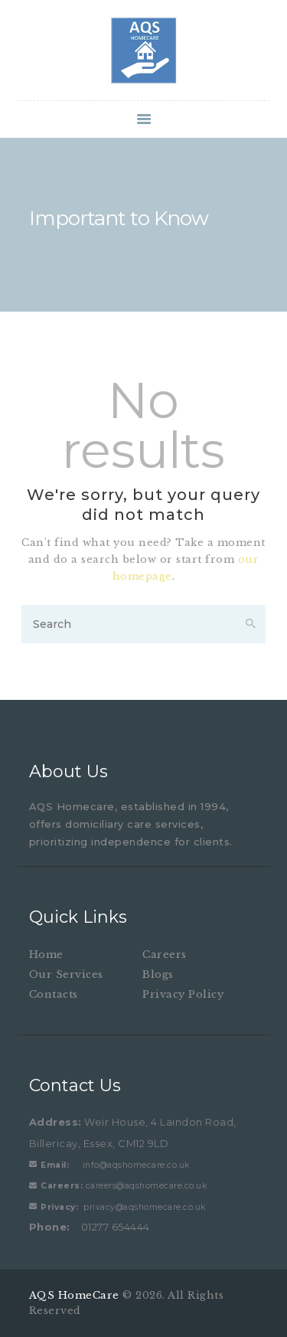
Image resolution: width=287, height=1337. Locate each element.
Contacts (53, 994)
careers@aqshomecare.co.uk (124, 1186)
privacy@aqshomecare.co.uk (123, 1207)
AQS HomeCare (76, 1295)
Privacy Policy (182, 994)
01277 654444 (89, 1227)
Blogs (158, 974)
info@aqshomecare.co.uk (115, 1165)
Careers (164, 954)
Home (46, 954)
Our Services (66, 974)
